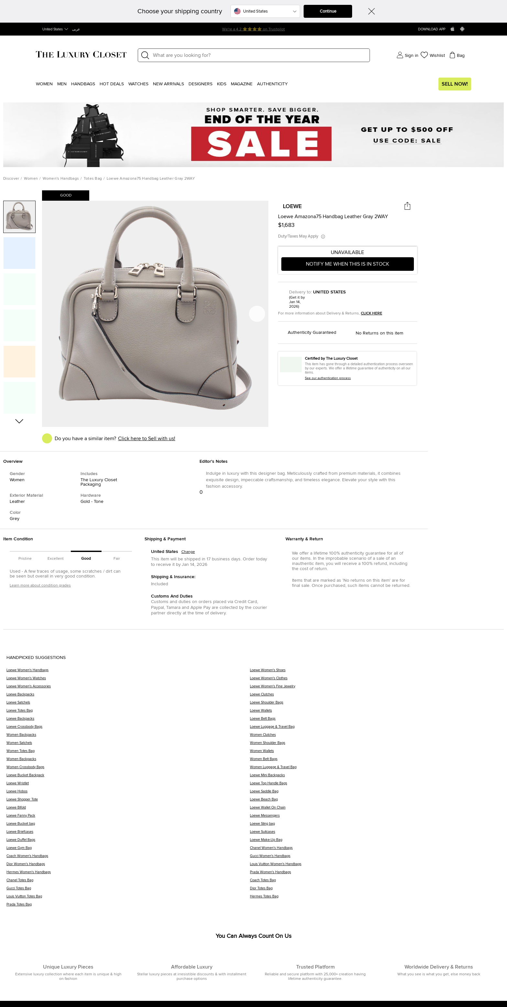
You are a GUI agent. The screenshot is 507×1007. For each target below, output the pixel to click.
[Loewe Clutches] (375, 697)
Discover (11, 179)
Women (44, 84)
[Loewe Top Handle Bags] (375, 785)
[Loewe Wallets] (375, 713)
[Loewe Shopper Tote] (128, 802)
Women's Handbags (61, 179)
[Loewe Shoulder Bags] (375, 705)
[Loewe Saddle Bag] (375, 794)
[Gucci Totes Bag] (128, 890)
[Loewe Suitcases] (375, 834)
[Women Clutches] (375, 737)
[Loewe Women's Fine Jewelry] (375, 688)
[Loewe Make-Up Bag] (375, 842)
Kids (221, 84)
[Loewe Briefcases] (128, 834)
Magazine (242, 84)
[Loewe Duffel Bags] (128, 842)
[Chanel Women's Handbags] (375, 850)
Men (62, 84)
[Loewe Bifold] (128, 810)
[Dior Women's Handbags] (128, 866)
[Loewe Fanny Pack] (128, 818)
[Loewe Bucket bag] (128, 826)
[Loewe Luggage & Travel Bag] (375, 729)
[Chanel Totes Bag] (128, 882)
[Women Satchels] (128, 745)
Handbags (83, 84)
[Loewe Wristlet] (128, 785)
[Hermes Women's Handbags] (128, 874)
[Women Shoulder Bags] (375, 745)
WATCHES (138, 84)
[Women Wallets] (375, 753)
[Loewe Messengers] (375, 818)
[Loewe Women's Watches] (128, 680)
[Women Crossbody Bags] (128, 769)
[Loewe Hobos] (128, 794)
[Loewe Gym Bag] (128, 850)
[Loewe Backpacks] (128, 697)
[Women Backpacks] (128, 737)
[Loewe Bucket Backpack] (128, 777)
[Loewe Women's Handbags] (128, 672)
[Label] (259, 55)
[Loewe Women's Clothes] (375, 680)
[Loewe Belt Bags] (375, 721)
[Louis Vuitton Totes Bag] (128, 899)
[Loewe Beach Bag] (375, 802)
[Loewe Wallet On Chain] (375, 810)
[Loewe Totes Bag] (128, 713)
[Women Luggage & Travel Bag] (375, 769)
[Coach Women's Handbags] (128, 858)
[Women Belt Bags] (375, 761)
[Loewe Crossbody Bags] (128, 729)
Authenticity (272, 84)
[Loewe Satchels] (128, 705)
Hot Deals (112, 84)
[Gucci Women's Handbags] (375, 858)
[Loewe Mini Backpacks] (375, 777)
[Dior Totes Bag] (375, 890)
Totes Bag (93, 179)
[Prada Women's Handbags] (375, 874)
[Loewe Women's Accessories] (128, 688)
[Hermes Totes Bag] (375, 899)
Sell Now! (455, 84)
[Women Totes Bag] (128, 753)
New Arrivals (168, 84)
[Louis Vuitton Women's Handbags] (375, 866)
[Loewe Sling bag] (375, 826)
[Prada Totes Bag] (128, 907)
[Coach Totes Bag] (375, 882)
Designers (200, 84)
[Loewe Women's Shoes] (375, 672)
